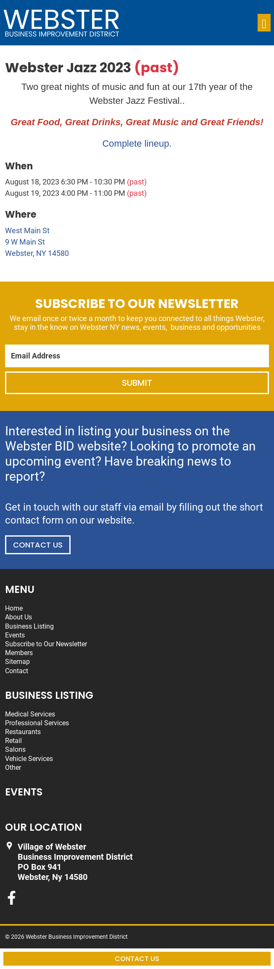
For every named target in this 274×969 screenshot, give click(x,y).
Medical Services (30, 714)
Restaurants (23, 732)
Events (15, 635)
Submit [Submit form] (137, 383)
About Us (18, 617)
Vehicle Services (29, 759)
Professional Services (37, 723)
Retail (13, 741)
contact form (34, 520)
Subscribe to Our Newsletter (46, 644)
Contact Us (38, 545)
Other (13, 768)
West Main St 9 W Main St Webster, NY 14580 (37, 242)
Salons (15, 749)
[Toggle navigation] (264, 23)
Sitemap (17, 662)
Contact (16, 671)
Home (14, 608)
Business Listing (29, 626)
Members (19, 653)
